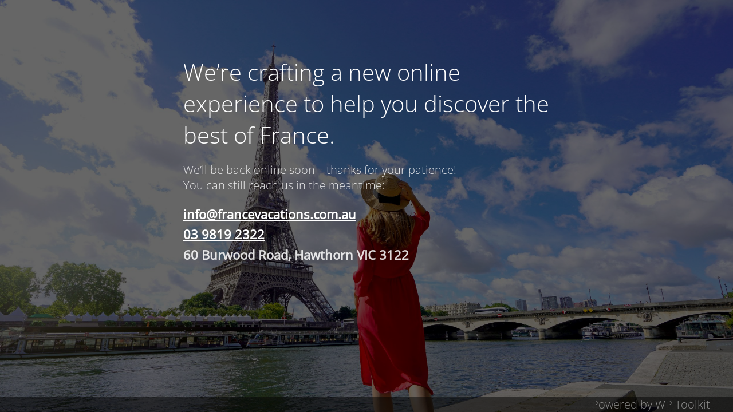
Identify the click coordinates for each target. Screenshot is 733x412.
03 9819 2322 (224, 234)
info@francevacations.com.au (269, 214)
